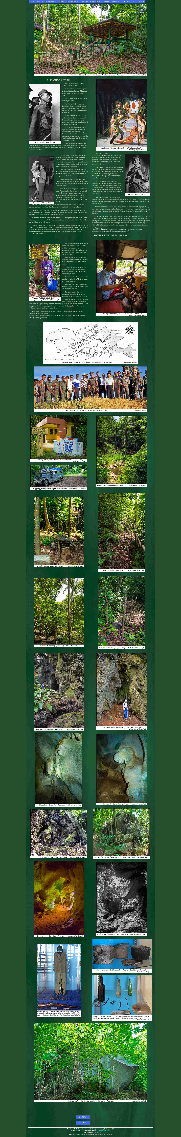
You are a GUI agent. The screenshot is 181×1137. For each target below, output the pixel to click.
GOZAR (70, 1)
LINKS (133, 1)
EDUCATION (84, 1)
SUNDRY (100, 1)
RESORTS (93, 1)
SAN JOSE (107, 1)
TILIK (43, 1)
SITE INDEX (83, 1123)
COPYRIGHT (140, 1)
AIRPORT (64, 1)
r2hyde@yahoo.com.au (103, 1130)
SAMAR (123, 1)
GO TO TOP (83, 1117)
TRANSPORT (50, 1)
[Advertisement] (90, 1109)
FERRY (57, 1)
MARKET (76, 1)
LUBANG (32, 1)
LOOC (38, 1)
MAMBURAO (115, 1)
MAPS (128, 1)
